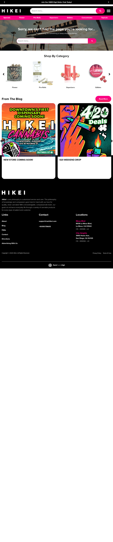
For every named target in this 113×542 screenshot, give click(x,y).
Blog (3, 225)
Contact (5, 234)
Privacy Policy (97, 253)
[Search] (100, 11)
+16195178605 (45, 226)
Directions (6, 239)
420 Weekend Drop (70, 159)
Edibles (98, 87)
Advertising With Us (10, 243)
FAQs (4, 230)
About (4, 221)
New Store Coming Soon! (18, 159)
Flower (15, 87)
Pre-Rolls (42, 87)
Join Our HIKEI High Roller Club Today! (56, 2)
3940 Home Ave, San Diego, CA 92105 (84, 236)
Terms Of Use (107, 253)
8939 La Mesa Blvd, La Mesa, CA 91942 (84, 224)
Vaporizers (70, 87)
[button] (4, 2)
